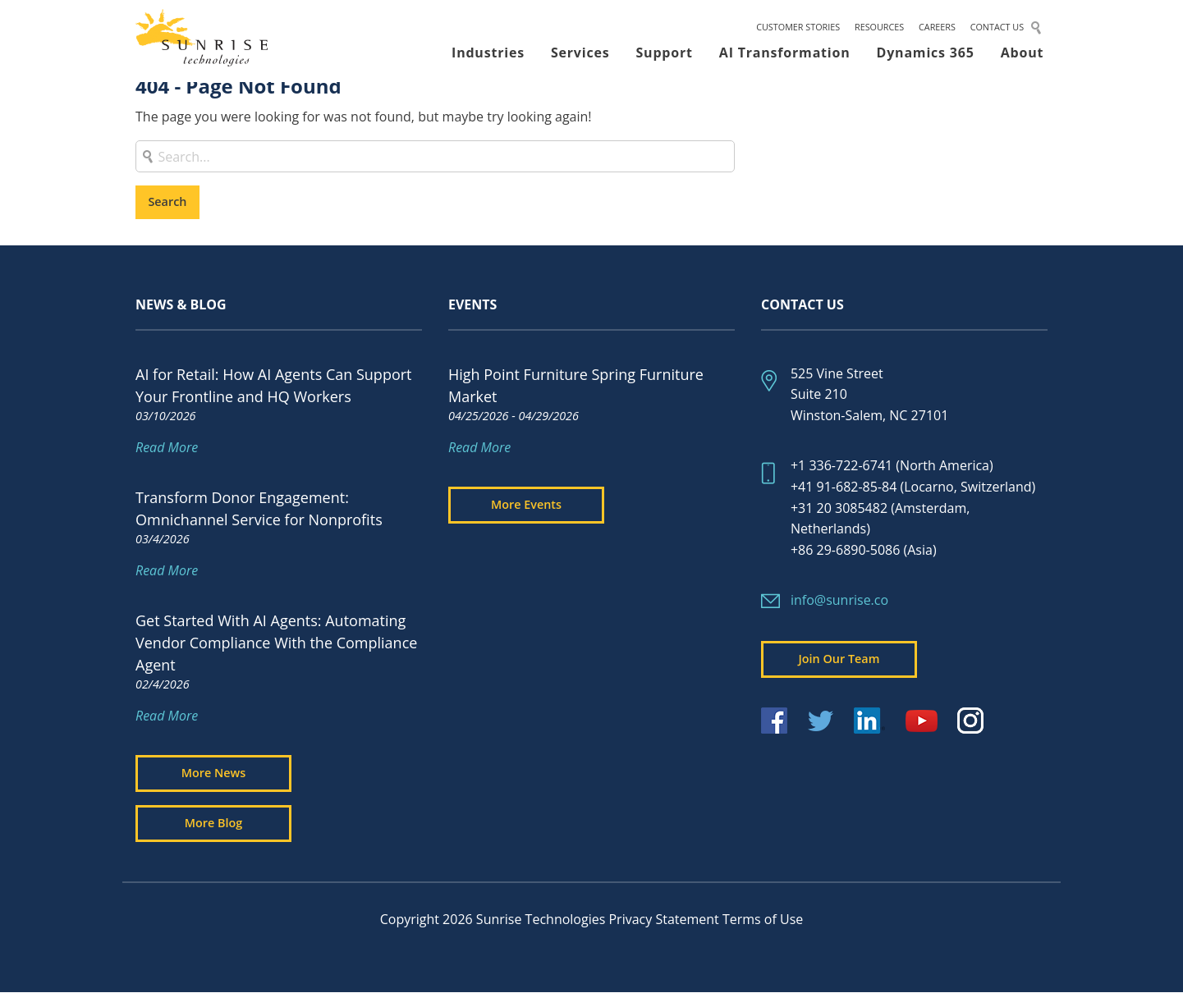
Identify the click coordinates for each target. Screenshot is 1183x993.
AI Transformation (785, 57)
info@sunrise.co (839, 600)
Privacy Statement (663, 919)
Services (580, 57)
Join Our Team (839, 658)
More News (213, 772)
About (1022, 57)
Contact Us (997, 31)
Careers (937, 31)
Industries (488, 57)
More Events (526, 504)
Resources (879, 31)
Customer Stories (798, 31)
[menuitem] (798, 31)
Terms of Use (762, 919)
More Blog (214, 823)
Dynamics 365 (925, 57)
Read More (166, 447)
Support (664, 57)
